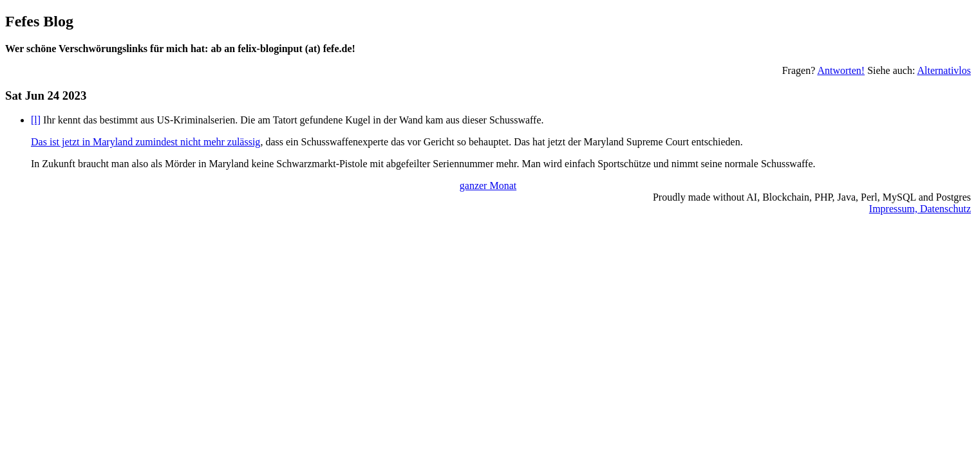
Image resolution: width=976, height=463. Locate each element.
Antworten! (841, 70)
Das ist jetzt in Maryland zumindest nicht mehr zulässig (145, 141)
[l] (36, 119)
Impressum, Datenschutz (920, 208)
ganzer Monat (488, 185)
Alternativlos (944, 70)
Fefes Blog (39, 21)
